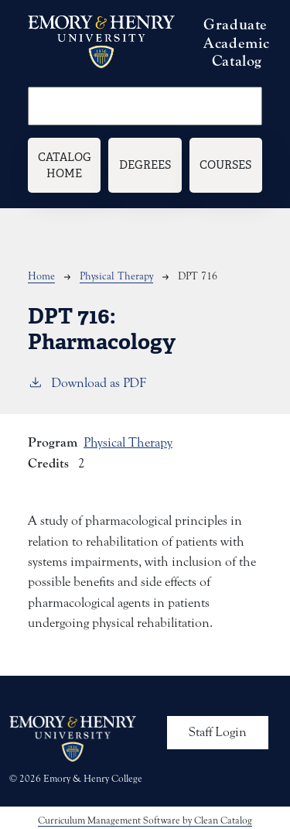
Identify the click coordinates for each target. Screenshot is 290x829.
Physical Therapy (116, 276)
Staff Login (218, 732)
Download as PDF (87, 382)
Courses (225, 164)
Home (41, 276)
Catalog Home (64, 165)
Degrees (145, 164)
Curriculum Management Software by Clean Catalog (145, 820)
